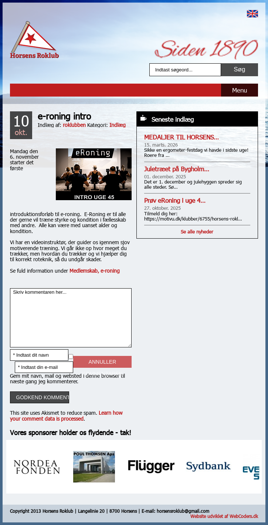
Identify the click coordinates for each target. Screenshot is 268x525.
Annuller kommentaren (102, 363)
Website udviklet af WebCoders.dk (224, 516)
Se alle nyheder (197, 232)
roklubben (74, 124)
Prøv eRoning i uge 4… (175, 200)
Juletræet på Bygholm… (176, 169)
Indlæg (117, 124)
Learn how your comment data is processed (66, 415)
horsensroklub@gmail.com (183, 511)
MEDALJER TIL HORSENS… (181, 137)
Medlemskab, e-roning (94, 270)
